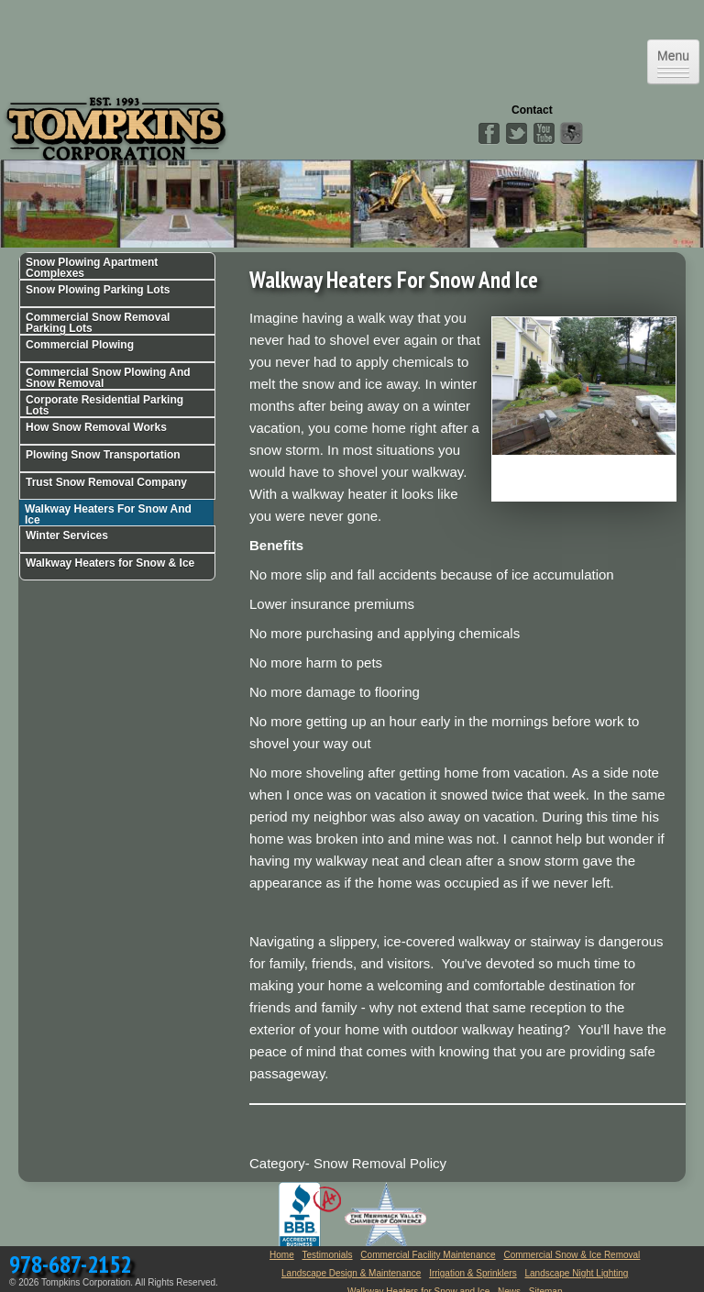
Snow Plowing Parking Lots (98, 289)
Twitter (516, 134)
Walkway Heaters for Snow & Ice (110, 563)
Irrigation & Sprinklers (473, 1273)
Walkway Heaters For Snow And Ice (108, 513)
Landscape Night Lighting (577, 1273)
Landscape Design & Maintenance (351, 1273)
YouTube (543, 134)
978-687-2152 (70, 1264)
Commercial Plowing (80, 344)
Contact (532, 110)
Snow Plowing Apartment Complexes (92, 268)
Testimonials (327, 1255)
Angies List (571, 134)
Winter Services (67, 535)
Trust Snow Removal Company (106, 482)
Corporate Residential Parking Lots (104, 405)
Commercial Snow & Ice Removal (571, 1255)
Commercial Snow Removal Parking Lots (98, 323)
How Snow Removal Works (96, 427)
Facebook (488, 134)
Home (282, 1255)
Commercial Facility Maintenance (427, 1255)
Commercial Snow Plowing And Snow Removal (108, 378)
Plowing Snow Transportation (103, 454)
